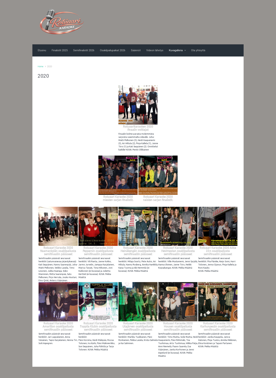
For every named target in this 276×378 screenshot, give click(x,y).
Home (40, 66)
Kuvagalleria (176, 50)
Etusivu (42, 50)
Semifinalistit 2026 (83, 50)
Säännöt (136, 50)
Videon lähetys (154, 50)
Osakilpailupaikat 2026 (112, 50)
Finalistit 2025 (60, 50)
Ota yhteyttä (198, 50)
